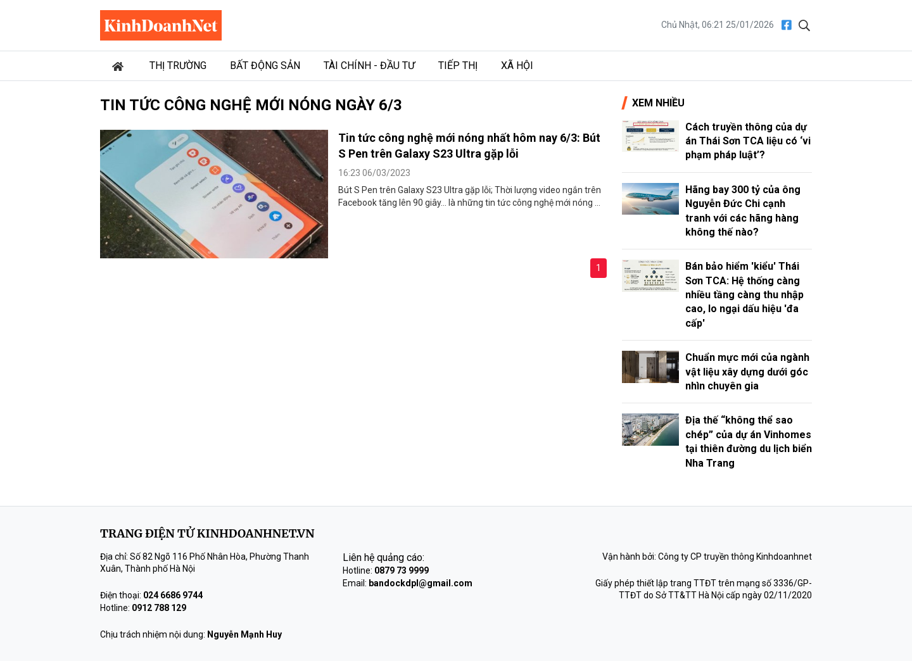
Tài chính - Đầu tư (369, 66)
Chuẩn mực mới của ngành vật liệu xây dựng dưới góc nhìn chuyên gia (747, 371)
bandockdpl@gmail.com (420, 583)
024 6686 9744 (173, 595)
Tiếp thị (458, 66)
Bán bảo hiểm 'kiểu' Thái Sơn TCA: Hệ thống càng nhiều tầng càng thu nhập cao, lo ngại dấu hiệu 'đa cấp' (744, 294)
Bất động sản (265, 66)
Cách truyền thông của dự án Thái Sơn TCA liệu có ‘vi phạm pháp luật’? (748, 141)
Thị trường (177, 66)
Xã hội (517, 66)
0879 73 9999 (401, 570)
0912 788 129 (159, 608)
